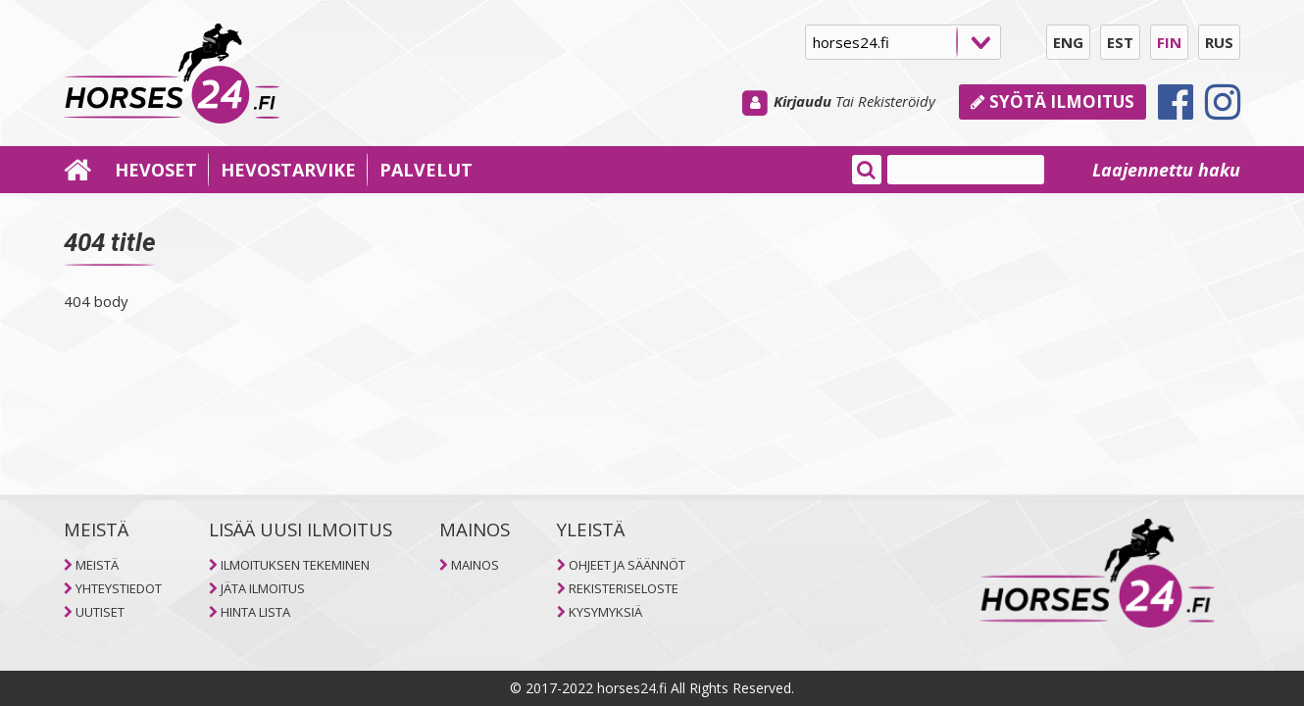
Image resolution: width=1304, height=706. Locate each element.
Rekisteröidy (896, 101)
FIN (1169, 42)
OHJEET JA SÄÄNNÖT (627, 565)
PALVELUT (426, 169)
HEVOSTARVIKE (288, 169)
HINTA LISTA (255, 612)
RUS (1219, 42)
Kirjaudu (802, 101)
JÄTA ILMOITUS (263, 588)
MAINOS (475, 565)
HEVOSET (156, 169)
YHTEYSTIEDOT (118, 588)
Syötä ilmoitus (1052, 101)
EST (1120, 42)
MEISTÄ (97, 565)
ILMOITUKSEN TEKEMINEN (295, 565)
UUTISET (100, 612)
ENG (1068, 42)
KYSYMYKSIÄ (605, 612)
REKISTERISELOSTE (623, 588)
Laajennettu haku (1166, 169)
